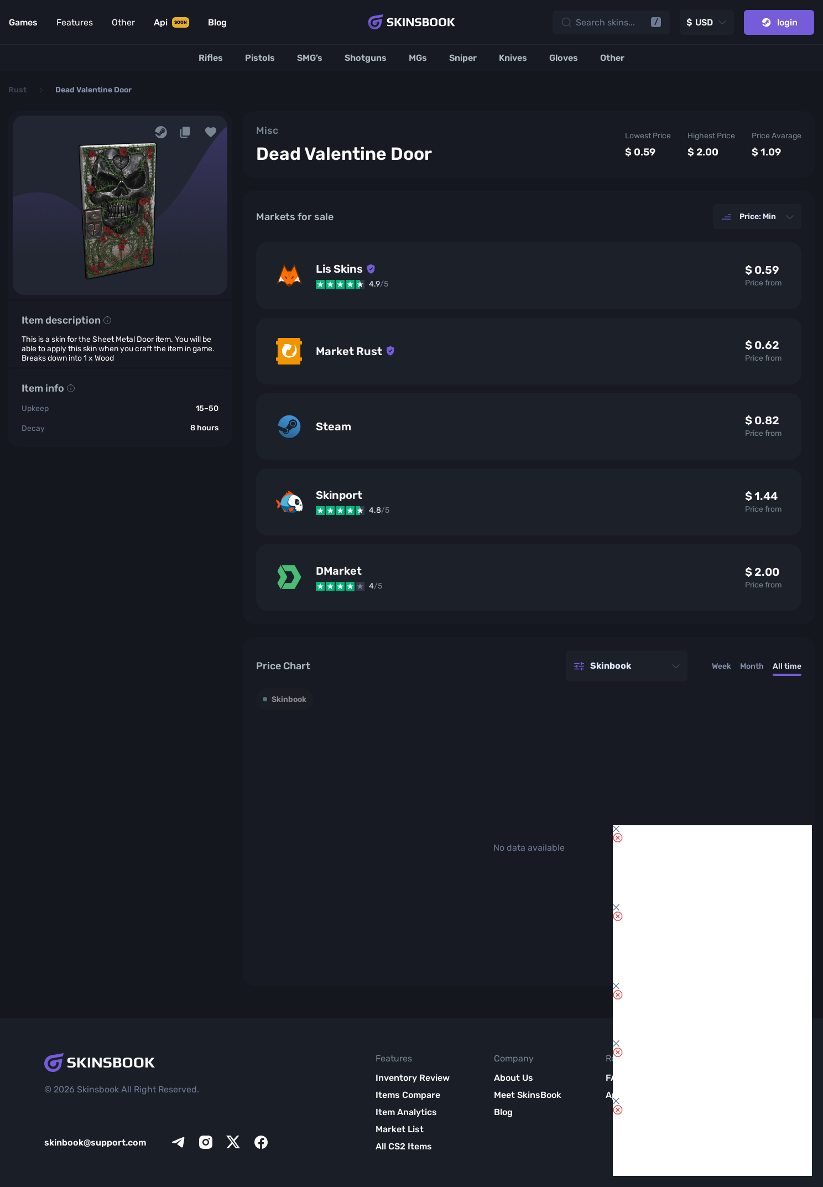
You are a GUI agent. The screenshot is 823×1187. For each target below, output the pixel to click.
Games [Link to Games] (23, 22)
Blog (503, 1112)
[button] (210, 132)
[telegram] (178, 1142)
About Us (513, 1078)
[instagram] (205, 1142)
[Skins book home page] (411, 22)
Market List (400, 1129)
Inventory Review (413, 1078)
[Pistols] (260, 58)
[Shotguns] (366, 58)
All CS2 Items (404, 1146)
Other (123, 22)
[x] (233, 1142)
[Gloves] (563, 58)
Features (74, 22)
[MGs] (418, 58)
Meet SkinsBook (527, 1095)
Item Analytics (406, 1112)
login (779, 22)
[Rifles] (211, 58)
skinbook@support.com (95, 1142)
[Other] (612, 58)
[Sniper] (463, 58)
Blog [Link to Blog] (217, 22)
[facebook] (261, 1142)
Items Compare (408, 1095)
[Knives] (513, 58)
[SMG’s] (309, 58)
